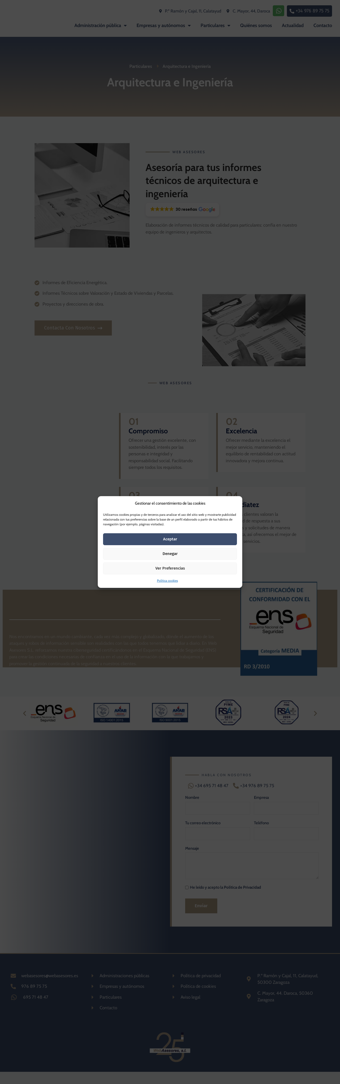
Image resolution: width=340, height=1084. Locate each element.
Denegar (170, 553)
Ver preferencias (170, 568)
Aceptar (170, 539)
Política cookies (167, 581)
